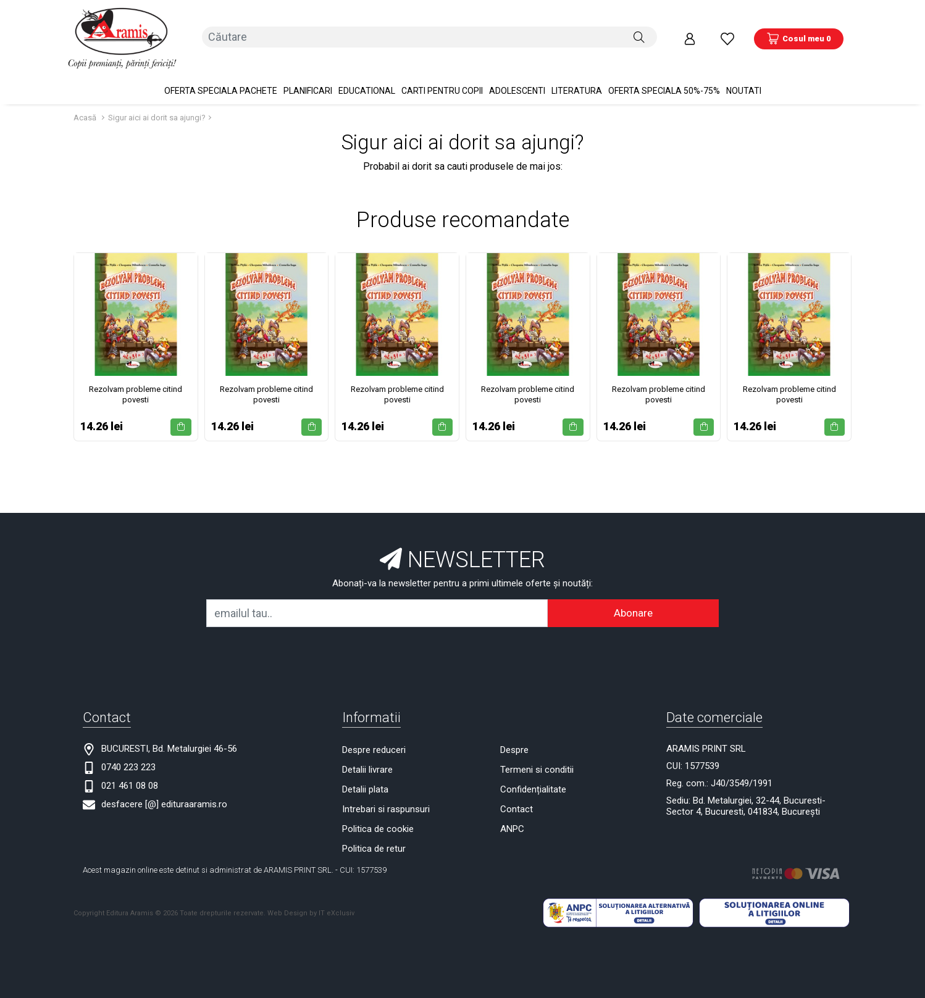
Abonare (633, 596)
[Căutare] (639, 30)
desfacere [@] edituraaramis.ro (164, 787)
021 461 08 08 (129, 769)
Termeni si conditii (537, 753)
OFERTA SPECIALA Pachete (220, 74)
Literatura (576, 74)
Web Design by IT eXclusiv (310, 896)
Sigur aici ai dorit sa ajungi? (157, 101)
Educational (366, 74)
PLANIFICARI (307, 74)
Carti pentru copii (442, 74)
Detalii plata (365, 772)
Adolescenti (517, 74)
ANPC (512, 812)
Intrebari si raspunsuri (386, 792)
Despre (514, 733)
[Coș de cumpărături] (798, 30)
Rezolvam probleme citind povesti (135, 378)
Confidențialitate (533, 772)
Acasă (84, 101)
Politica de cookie (378, 812)
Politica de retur (374, 832)
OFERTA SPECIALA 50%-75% (664, 74)
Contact (516, 792)
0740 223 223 (128, 750)
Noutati (743, 74)
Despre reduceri (374, 733)
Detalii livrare (367, 753)
